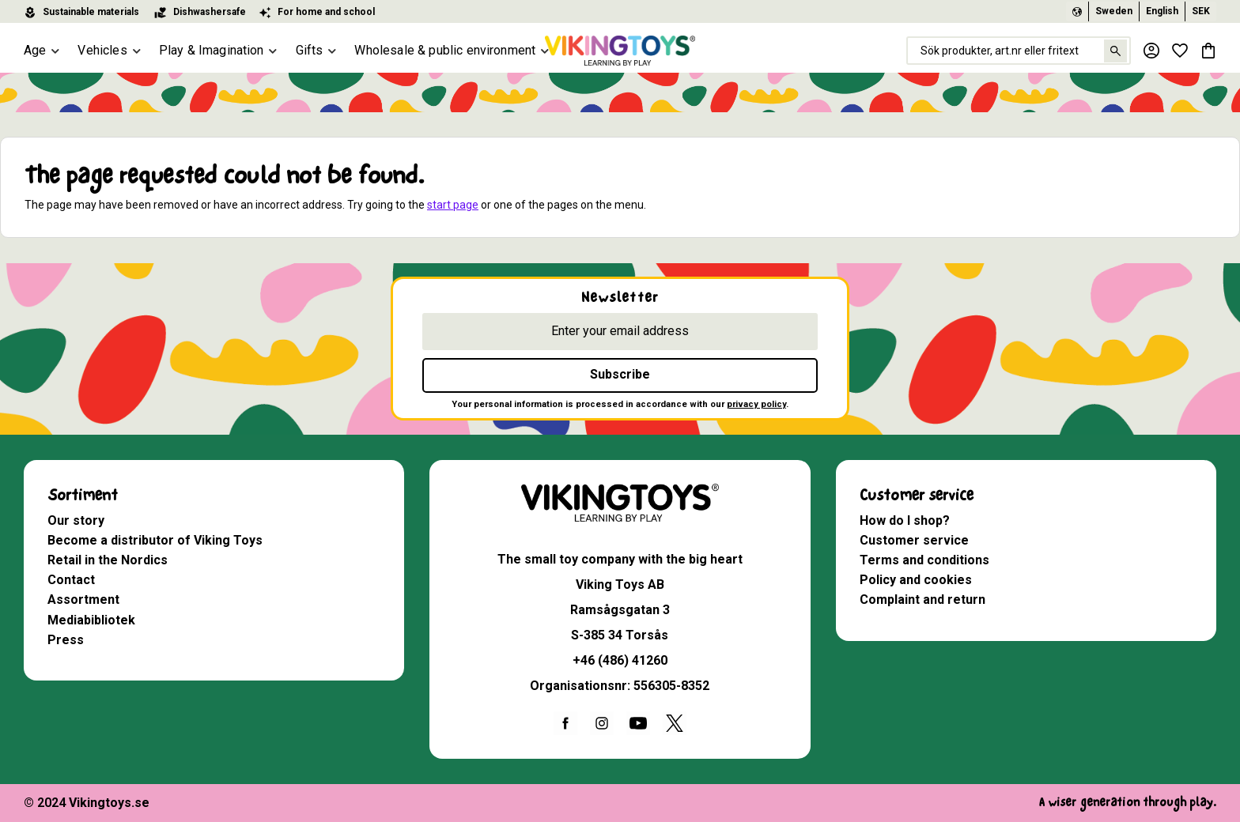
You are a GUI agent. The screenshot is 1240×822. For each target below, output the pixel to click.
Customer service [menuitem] (916, 495)
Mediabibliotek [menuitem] (91, 620)
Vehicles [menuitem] (102, 50)
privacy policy (756, 404)
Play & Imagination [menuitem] (211, 50)
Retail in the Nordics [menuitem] (107, 559)
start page (452, 204)
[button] (1180, 50)
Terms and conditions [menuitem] (924, 559)
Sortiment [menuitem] (82, 495)
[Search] (1115, 51)
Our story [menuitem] (75, 520)
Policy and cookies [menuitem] (916, 579)
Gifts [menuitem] (309, 50)
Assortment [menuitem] (83, 599)
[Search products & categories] (1018, 50)
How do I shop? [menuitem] (905, 520)
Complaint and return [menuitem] (922, 599)
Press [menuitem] (65, 639)
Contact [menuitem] (71, 579)
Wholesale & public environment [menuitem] (444, 50)
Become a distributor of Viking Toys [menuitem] (155, 540)
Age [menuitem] (35, 50)
